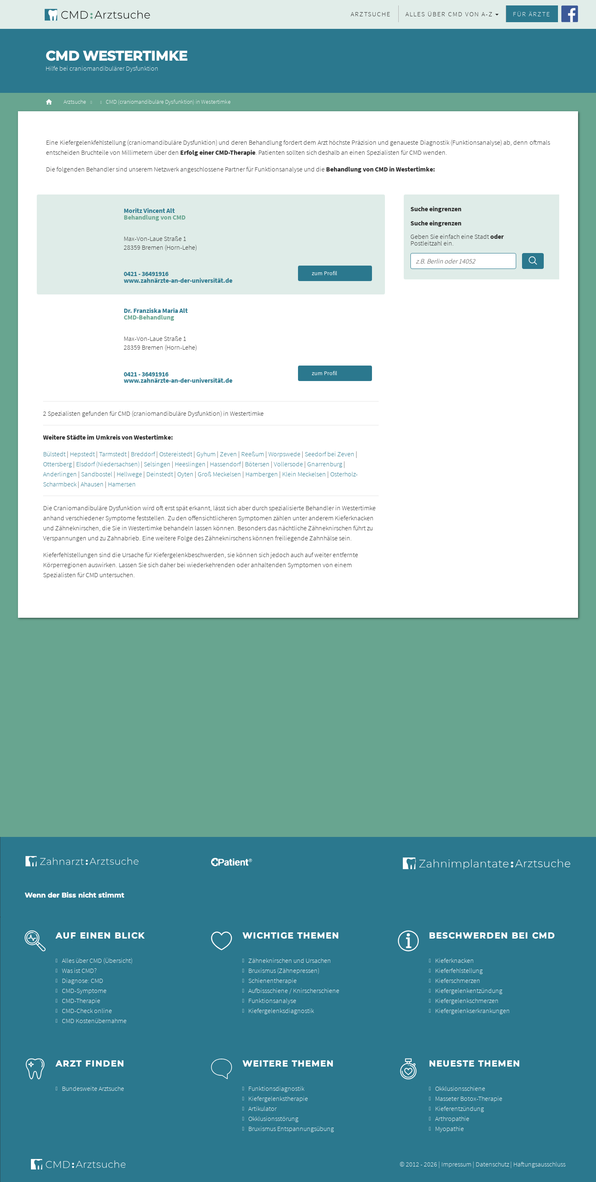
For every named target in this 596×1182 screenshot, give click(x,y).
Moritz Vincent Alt (149, 210)
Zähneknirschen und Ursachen (289, 960)
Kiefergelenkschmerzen (467, 1000)
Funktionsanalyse (272, 1000)
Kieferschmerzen (457, 980)
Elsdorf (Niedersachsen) (108, 464)
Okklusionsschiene (460, 1088)
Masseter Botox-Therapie (468, 1098)
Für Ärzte (531, 14)
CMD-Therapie (81, 1000)
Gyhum (206, 454)
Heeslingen (190, 464)
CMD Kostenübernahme (94, 1020)
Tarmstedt (113, 454)
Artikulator (262, 1108)
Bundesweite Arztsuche (93, 1088)
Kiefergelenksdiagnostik (281, 1010)
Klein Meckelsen (304, 474)
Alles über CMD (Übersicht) (97, 960)
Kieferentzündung (459, 1108)
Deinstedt (159, 474)
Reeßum (252, 454)
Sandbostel (96, 474)
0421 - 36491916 (146, 273)
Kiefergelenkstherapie (278, 1098)
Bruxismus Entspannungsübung (291, 1128)
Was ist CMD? (79, 970)
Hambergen (261, 474)
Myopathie (449, 1128)
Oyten (185, 474)
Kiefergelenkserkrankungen (472, 1010)
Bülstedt (54, 454)
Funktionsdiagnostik (276, 1088)
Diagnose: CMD (82, 980)
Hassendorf (225, 464)
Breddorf (143, 454)
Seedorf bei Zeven (329, 454)
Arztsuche (371, 14)
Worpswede (284, 454)
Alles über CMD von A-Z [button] (449, 14)
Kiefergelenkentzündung (468, 990)
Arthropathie (452, 1118)
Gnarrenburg (324, 464)
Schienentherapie (272, 980)
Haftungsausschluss (539, 1164)
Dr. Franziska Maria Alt (156, 310)
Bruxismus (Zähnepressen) (283, 970)
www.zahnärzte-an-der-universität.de (178, 280)
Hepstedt (82, 454)
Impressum (456, 1164)
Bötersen (257, 464)
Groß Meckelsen (219, 474)
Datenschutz (492, 1164)
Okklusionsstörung (273, 1118)
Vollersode (288, 464)
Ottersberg (57, 464)
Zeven (228, 454)
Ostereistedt (175, 454)
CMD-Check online (87, 1010)
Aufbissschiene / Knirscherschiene (293, 990)
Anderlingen (60, 474)
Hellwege (129, 474)
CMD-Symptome (84, 990)
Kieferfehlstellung (459, 970)
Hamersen (122, 484)
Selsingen (157, 464)
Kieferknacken (454, 960)
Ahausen (92, 484)
